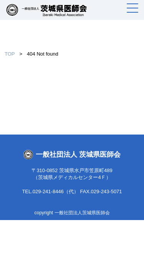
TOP (10, 54)
